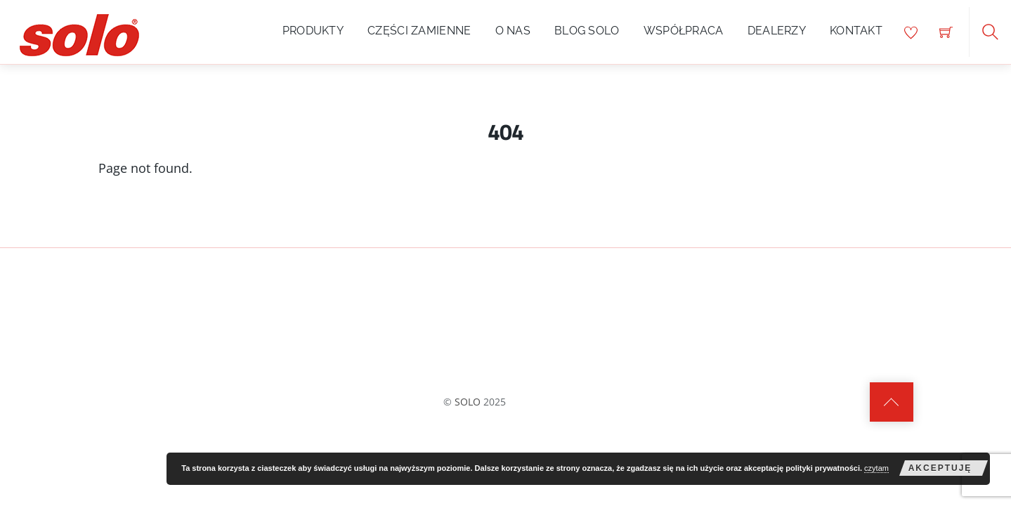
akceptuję (940, 468)
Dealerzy (777, 30)
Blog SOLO (587, 30)
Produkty (313, 30)
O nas (513, 30)
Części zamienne (419, 30)
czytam (876, 468)
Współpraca (684, 30)
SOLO (468, 401)
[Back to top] (891, 402)
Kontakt (856, 30)
